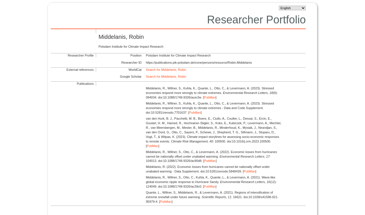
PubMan (210, 97)
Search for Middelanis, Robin (166, 69)
